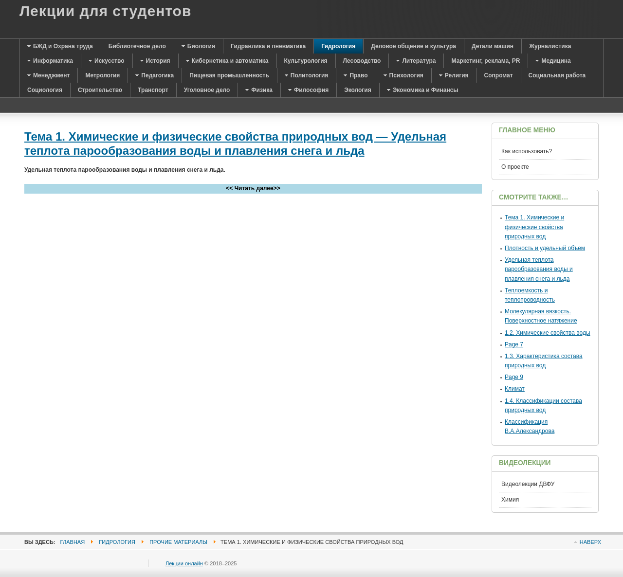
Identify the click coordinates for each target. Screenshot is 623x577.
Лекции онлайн (184, 563)
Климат (515, 388)
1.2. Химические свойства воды (547, 332)
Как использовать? (526, 151)
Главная (72, 542)
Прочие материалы (178, 542)
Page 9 (514, 377)
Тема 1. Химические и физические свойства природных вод (534, 226)
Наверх (590, 542)
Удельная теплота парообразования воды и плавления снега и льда (539, 269)
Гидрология (117, 542)
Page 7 (514, 344)
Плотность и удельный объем (545, 248)
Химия (510, 499)
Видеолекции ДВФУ (527, 484)
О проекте (515, 166)
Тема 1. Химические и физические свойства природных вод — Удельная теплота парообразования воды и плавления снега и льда (235, 143)
